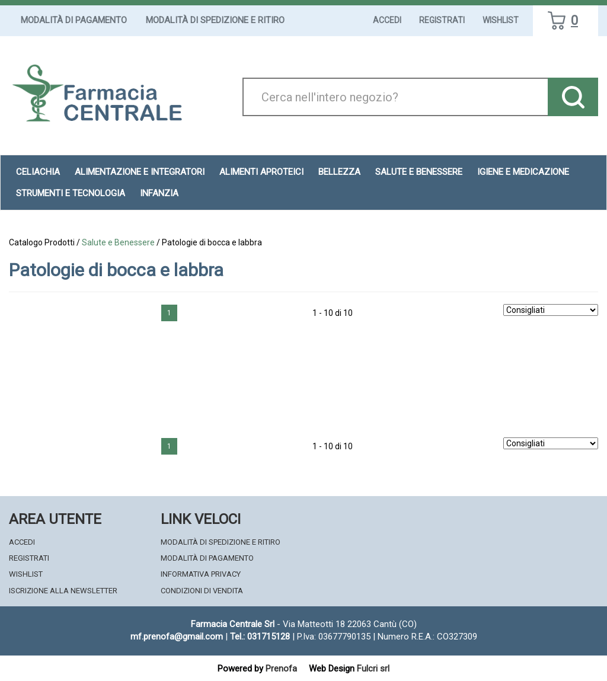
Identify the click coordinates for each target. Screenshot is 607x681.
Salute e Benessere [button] (418, 172)
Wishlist (501, 20)
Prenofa (281, 668)
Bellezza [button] (339, 172)
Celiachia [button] (38, 172)
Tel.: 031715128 (260, 636)
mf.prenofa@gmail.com (176, 636)
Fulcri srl (373, 668)
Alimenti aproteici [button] (261, 172)
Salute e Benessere (118, 242)
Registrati (442, 20)
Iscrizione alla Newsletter (63, 590)
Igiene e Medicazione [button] (523, 172)
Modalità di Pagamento (74, 20)
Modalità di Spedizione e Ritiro (215, 20)
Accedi (387, 20)
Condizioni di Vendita (202, 590)
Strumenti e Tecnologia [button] (70, 193)
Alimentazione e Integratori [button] (140, 172)
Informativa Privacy (201, 574)
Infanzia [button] (159, 193)
